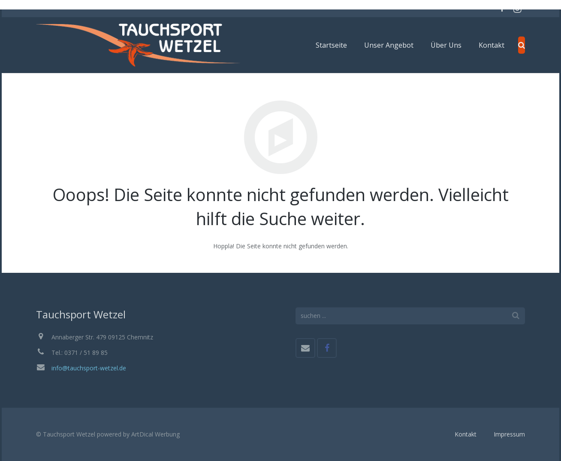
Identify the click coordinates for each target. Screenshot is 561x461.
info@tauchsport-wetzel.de (88, 368)
